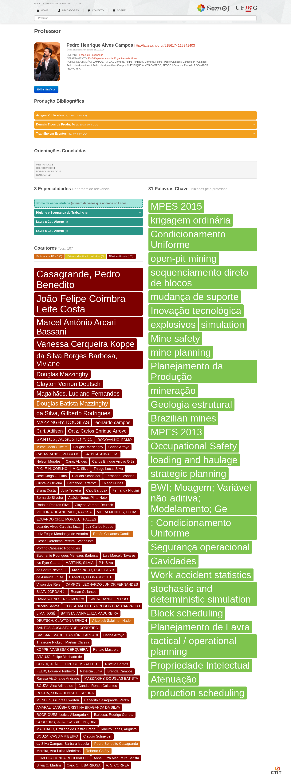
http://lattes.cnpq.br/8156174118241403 (164, 45)
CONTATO (96, 10)
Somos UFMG (213, 7)
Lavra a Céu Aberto (88, 222)
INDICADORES (68, 10)
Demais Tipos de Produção (145, 124)
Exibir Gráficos (46, 89)
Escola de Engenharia (91, 54)
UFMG (246, 9)
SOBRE (119, 10)
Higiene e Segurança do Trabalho (88, 212)
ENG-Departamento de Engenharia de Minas (112, 58)
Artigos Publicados (145, 115)
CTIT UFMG (276, 770)
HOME (43, 10)
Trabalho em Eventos (145, 133)
